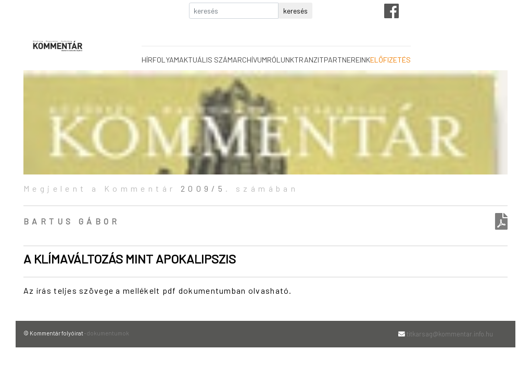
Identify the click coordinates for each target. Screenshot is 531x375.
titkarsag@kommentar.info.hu (450, 334)
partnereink (347, 59)
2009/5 (203, 188)
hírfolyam (160, 59)
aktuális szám (206, 59)
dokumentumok (107, 333)
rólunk (280, 59)
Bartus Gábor (71, 221)
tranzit (309, 59)
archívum (250, 59)
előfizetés (390, 59)
